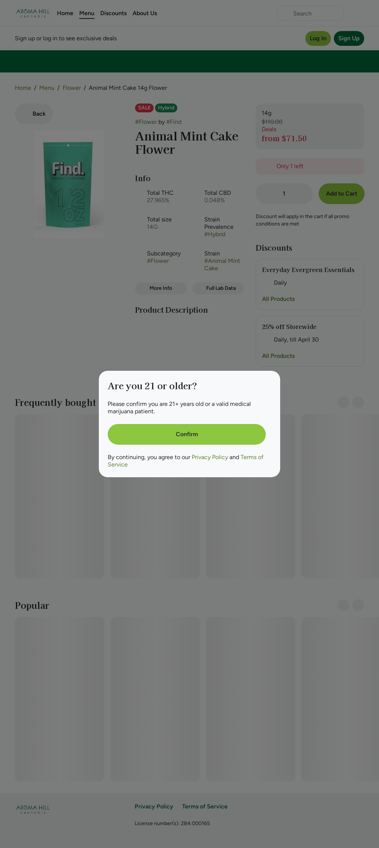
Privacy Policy (210, 457)
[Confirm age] (187, 434)
